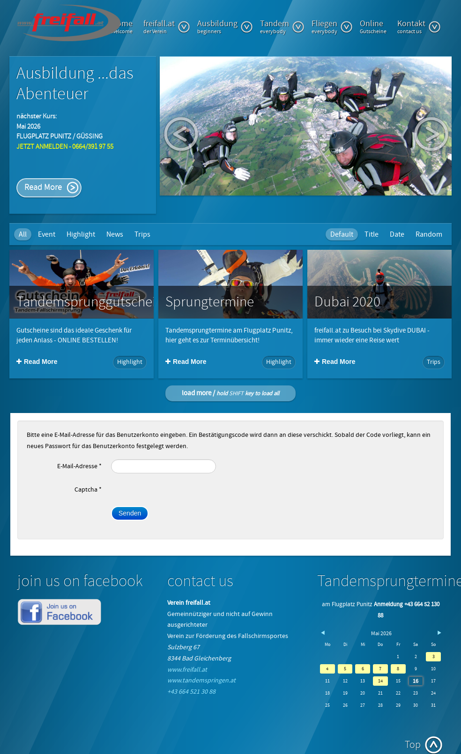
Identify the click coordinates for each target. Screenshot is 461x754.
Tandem (282, 27)
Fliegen (332, 27)
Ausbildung (225, 27)
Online (373, 27)
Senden (130, 513)
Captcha (88, 489)
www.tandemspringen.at (201, 680)
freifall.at (166, 27)
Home (122, 27)
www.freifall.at (187, 670)
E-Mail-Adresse (79, 466)
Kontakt (419, 27)
